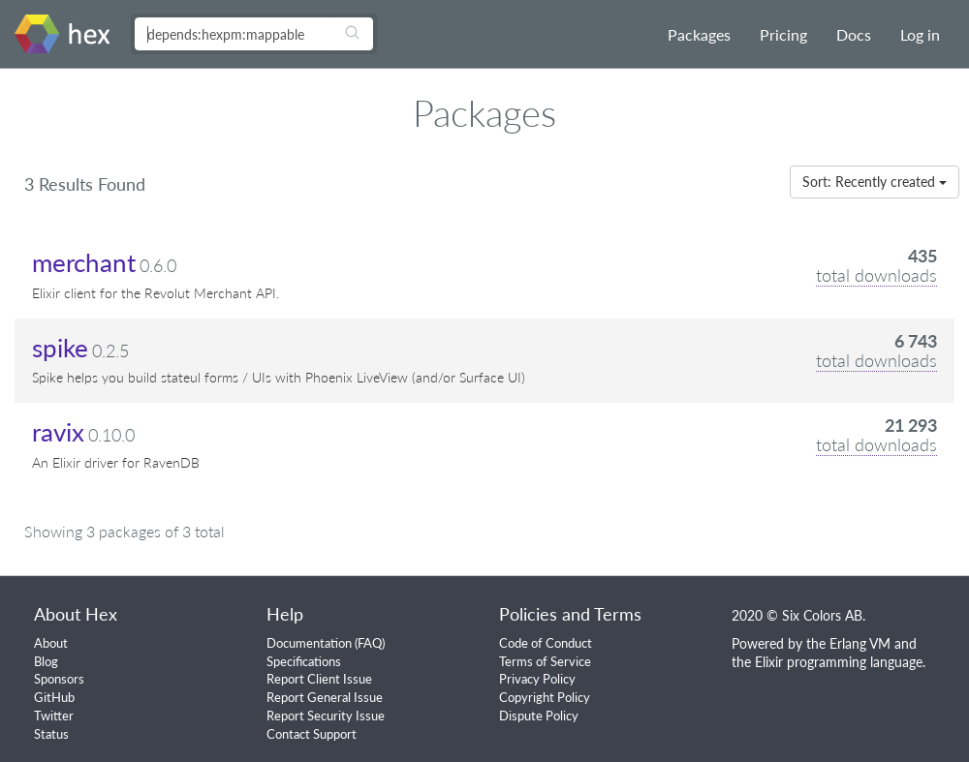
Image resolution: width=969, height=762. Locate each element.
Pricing (783, 34)
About (51, 643)
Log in (920, 34)
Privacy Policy (537, 678)
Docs (853, 34)
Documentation (309, 643)
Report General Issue (324, 697)
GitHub (54, 697)
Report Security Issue (325, 715)
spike (60, 347)
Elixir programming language (838, 662)
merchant (84, 262)
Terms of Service (545, 661)
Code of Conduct (545, 643)
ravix (58, 431)
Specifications (303, 661)
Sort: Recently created (874, 181)
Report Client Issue (319, 678)
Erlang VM (860, 643)
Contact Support (311, 734)
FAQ (370, 643)
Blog (46, 661)
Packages (699, 34)
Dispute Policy (538, 715)
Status (51, 734)
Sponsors (59, 678)
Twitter (54, 715)
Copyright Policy (544, 697)
